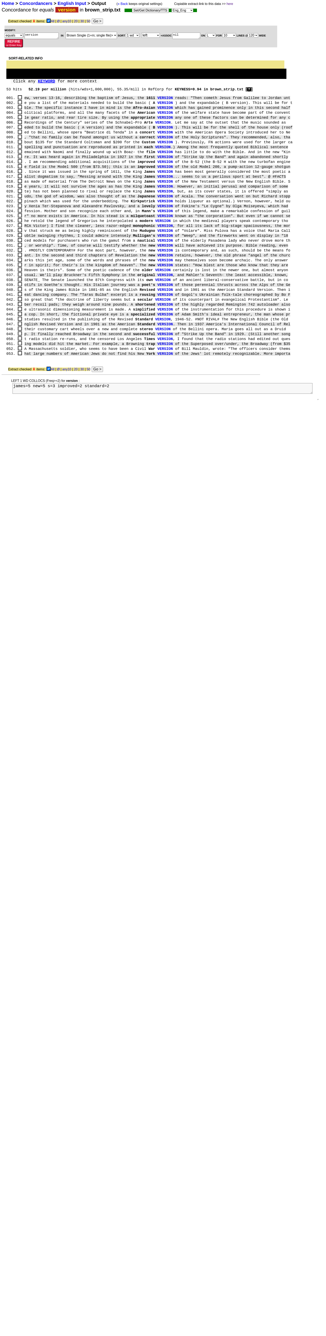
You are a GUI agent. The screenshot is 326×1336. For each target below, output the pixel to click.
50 (88, 21)
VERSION (165, 98)
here (229, 4)
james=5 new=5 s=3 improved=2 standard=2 (164, 395)
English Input (72, 3)
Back (123, 4)
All (53, 21)
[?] (249, 89)
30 (82, 21)
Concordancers (35, 3)
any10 (66, 21)
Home (8, 3)
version (42, 36)
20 (76, 21)
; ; (14, 35)
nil (186, 36)
